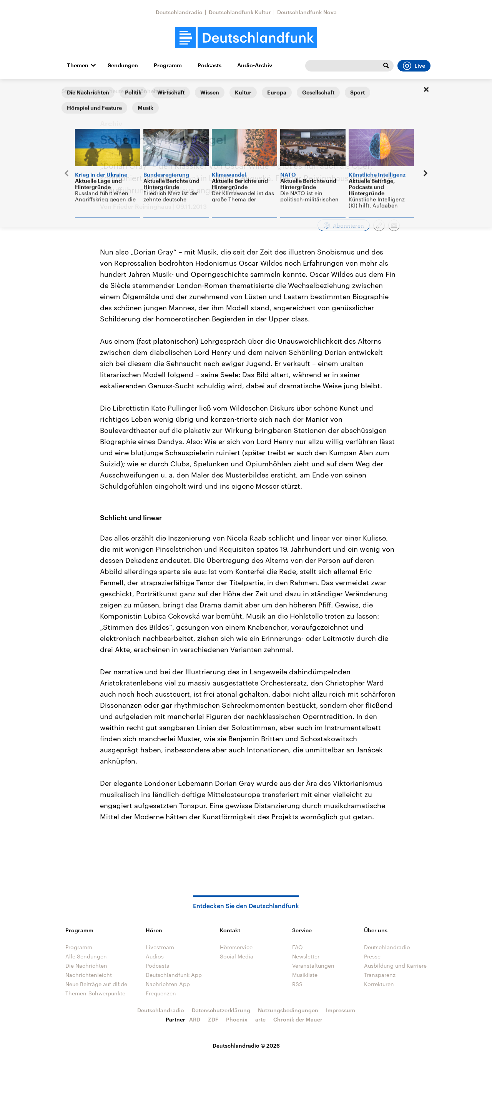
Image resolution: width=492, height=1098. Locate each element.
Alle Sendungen (86, 956)
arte (260, 1019)
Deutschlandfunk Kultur (240, 12)
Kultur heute (108, 91)
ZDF (213, 1019)
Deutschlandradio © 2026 (246, 1045)
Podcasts (209, 65)
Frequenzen (161, 993)
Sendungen (123, 65)
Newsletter (305, 956)
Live (414, 66)
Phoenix (237, 1019)
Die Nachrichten (86, 965)
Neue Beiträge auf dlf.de (96, 984)
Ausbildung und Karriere (395, 965)
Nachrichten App (168, 984)
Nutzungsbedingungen (288, 1010)
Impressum (340, 1010)
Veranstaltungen (313, 965)
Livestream (160, 947)
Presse (372, 956)
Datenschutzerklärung (221, 1010)
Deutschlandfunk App (174, 975)
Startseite (74, 91)
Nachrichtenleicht (88, 975)
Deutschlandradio (179, 12)
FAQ (297, 947)
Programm (168, 65)
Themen (77, 65)
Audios (155, 956)
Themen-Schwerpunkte (95, 993)
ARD (194, 1019)
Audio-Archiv (254, 65)
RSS (297, 984)
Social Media (236, 956)
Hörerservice (236, 947)
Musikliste (304, 975)
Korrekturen (379, 984)
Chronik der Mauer (297, 1019)
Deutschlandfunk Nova (307, 12)
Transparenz (380, 975)
